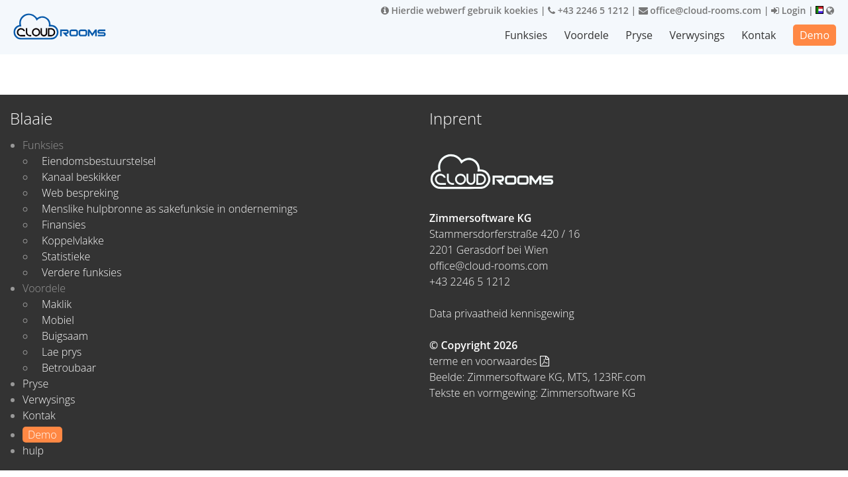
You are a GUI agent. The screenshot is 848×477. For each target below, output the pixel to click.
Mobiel (58, 320)
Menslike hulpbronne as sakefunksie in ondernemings (169, 208)
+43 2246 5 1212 (588, 10)
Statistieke (66, 256)
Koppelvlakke (73, 240)
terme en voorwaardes (489, 361)
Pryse (639, 35)
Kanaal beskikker (81, 177)
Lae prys (61, 351)
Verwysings (697, 35)
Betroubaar (69, 367)
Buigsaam (65, 336)
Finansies (63, 224)
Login (788, 10)
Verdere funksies (81, 272)
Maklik (57, 304)
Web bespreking (80, 193)
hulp (33, 450)
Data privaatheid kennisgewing (501, 313)
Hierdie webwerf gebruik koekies (459, 10)
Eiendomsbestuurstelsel (99, 161)
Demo (814, 35)
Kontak (758, 35)
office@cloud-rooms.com (700, 10)
